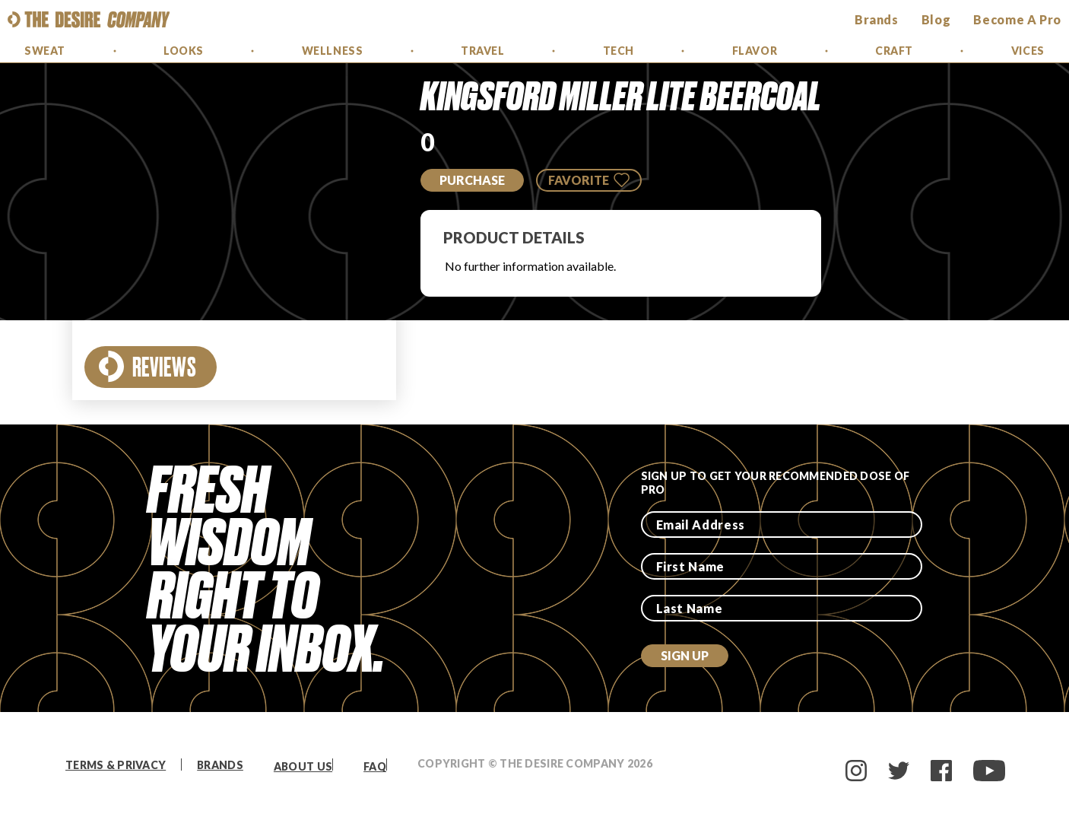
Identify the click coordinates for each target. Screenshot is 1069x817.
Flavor (754, 50)
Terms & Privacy (115, 764)
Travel (482, 50)
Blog (936, 19)
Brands (220, 764)
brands (877, 19)
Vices (1028, 50)
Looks (183, 50)
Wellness (332, 50)
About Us (303, 766)
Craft (894, 50)
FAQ (374, 766)
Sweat (44, 50)
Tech (618, 50)
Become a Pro (1017, 19)
